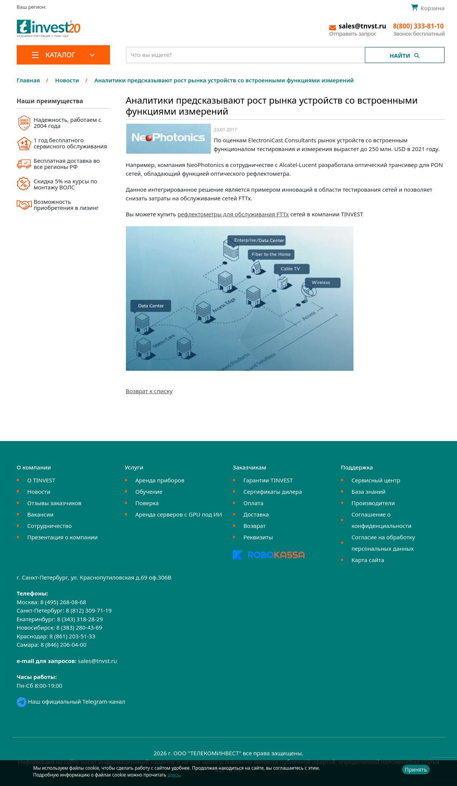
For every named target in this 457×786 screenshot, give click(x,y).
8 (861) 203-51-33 (72, 636)
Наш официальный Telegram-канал (71, 701)
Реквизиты (258, 537)
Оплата (253, 503)
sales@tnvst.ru (97, 661)
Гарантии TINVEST (268, 480)
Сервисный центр (376, 480)
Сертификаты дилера (272, 491)
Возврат (254, 525)
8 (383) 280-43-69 (79, 627)
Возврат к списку (149, 391)
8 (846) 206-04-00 (63, 644)
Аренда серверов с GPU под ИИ (178, 514)
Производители (373, 503)
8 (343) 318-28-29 (80, 619)
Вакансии (40, 514)
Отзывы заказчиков (54, 503)
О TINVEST (41, 480)
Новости (38, 491)
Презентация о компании (62, 537)
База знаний (369, 491)
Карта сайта (368, 560)
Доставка (256, 514)
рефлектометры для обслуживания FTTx (233, 214)
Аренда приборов (159, 480)
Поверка (147, 503)
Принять (416, 769)
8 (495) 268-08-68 (63, 602)
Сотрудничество (49, 525)
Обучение (148, 491)
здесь (174, 775)
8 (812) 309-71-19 (89, 610)
